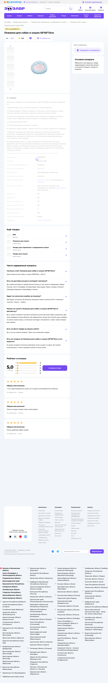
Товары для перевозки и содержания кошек (48, 22)
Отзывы (73, 533)
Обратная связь (43, 540)
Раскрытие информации (59, 514)
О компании (59, 510)
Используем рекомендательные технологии (19, 554)
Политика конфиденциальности (45, 525)
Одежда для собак (93, 523)
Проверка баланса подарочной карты (77, 519)
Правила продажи (44, 522)
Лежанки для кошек (78, 22)
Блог (72, 536)
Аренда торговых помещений (60, 525)
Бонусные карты (76, 510)
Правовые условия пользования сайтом (17, 551)
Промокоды (75, 528)
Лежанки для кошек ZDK (14, 25)
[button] (43, 38)
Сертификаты (42, 537)
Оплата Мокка (76, 523)
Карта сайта (42, 542)
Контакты (58, 536)
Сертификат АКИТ (44, 535)
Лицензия (41, 510)
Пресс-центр (59, 520)
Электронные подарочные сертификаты (75, 514)
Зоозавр (7, 22)
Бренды (73, 531)
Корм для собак (92, 520)
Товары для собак (93, 518)
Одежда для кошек (93, 515)
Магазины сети (76, 538)
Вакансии (58, 533)
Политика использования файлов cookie (43, 530)
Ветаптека (90, 526)
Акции (73, 526)
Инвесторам (59, 517)
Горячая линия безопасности (59, 530)
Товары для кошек (20, 22)
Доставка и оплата (44, 515)
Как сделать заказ (44, 513)
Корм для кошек (93, 513)
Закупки (57, 522)
